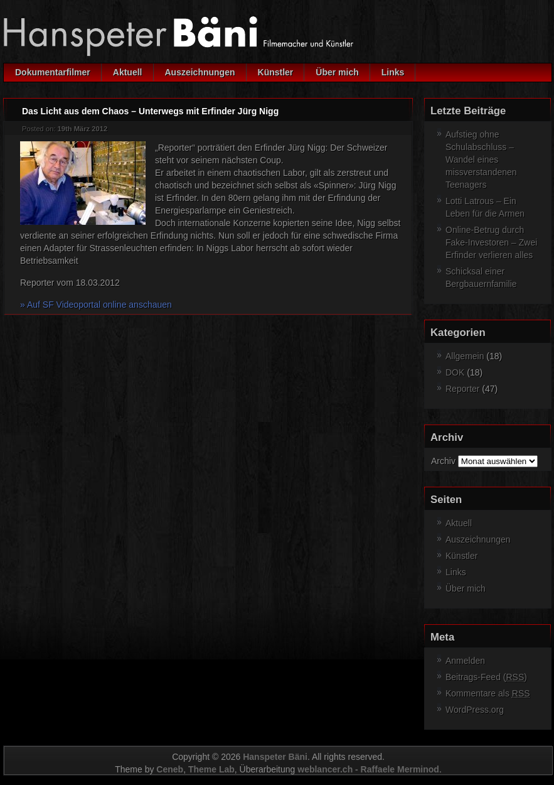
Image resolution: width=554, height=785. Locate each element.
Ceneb (169, 769)
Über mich (337, 72)
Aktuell (127, 72)
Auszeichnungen (200, 72)
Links (393, 72)
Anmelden (465, 661)
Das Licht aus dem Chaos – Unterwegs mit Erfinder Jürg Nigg (150, 111)
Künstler (276, 72)
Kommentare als (487, 693)
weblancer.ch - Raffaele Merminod (368, 769)
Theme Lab (211, 769)
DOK (454, 372)
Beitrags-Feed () (486, 677)
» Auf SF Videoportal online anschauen (96, 305)
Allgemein (464, 356)
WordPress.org (474, 710)
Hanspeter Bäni (275, 757)
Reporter (462, 389)
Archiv (443, 461)
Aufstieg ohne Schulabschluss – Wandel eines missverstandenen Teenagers (481, 159)
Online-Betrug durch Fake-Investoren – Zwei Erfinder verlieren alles (491, 242)
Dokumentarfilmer (52, 72)
